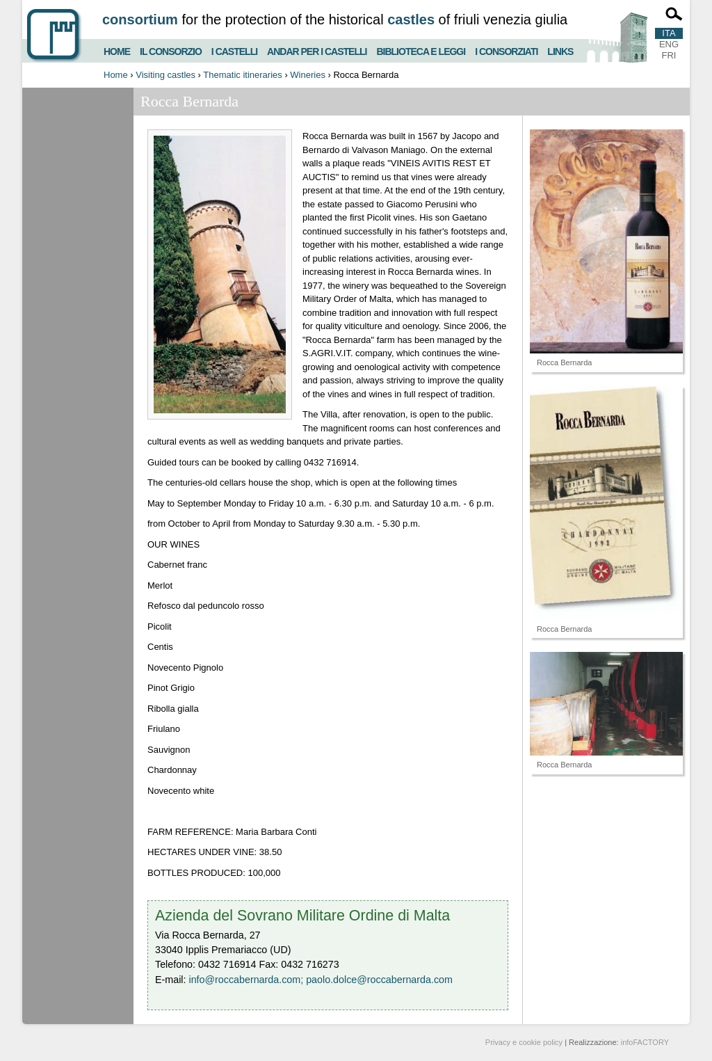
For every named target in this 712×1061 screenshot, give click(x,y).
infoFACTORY (645, 1042)
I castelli (234, 50)
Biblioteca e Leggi (420, 50)
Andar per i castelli (316, 50)
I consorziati (506, 50)
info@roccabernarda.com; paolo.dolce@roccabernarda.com (320, 979)
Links (560, 50)
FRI (669, 55)
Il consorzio (171, 50)
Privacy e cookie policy (524, 1042)
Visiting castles (165, 75)
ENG (669, 44)
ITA (668, 33)
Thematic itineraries (242, 75)
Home (117, 50)
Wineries (307, 75)
